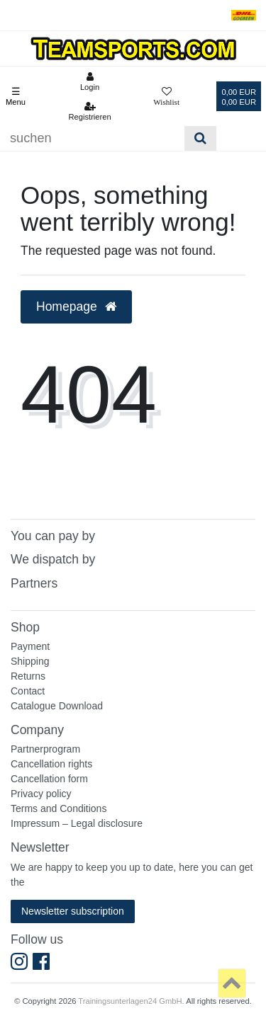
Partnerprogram (45, 749)
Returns (28, 676)
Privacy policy (41, 793)
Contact (28, 691)
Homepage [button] (76, 306)
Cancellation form (49, 778)
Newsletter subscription (72, 911)
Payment (30, 646)
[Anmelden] (89, 81)
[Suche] (200, 138)
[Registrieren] (89, 111)
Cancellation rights (51, 764)
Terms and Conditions (58, 808)
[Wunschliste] (166, 96)
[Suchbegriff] (92, 138)
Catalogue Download (57, 705)
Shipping (30, 661)
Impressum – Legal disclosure (77, 823)
